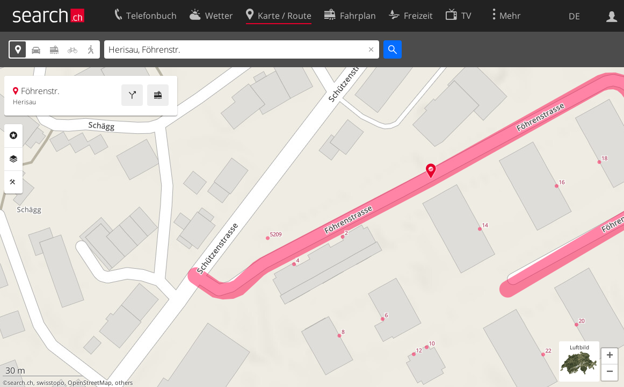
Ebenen (13, 159)
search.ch (20, 382)
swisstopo (50, 382)
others (124, 382)
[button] (609, 356)
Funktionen (13, 182)
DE (574, 16)
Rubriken (13, 135)
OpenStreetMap (90, 382)
